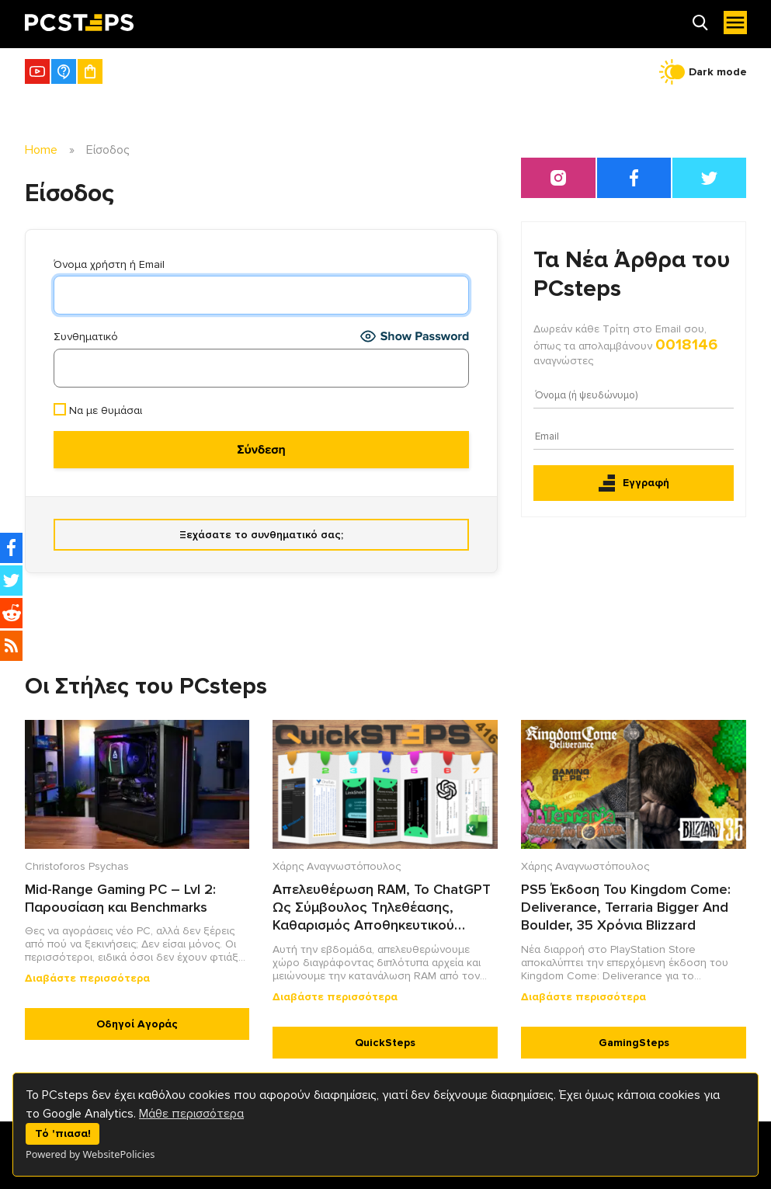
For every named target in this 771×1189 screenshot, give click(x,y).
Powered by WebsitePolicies (90, 1154)
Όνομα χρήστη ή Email (109, 264)
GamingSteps (634, 1042)
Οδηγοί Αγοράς (137, 1024)
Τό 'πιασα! (63, 1133)
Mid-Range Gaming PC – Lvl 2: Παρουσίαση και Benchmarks (120, 898)
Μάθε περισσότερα (191, 1113)
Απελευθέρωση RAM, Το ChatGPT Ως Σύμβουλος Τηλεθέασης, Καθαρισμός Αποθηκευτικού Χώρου (382, 908)
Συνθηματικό (86, 336)
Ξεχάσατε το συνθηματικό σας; (261, 534)
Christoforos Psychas (77, 866)
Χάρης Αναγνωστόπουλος (337, 866)
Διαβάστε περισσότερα (87, 978)
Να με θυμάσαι (98, 410)
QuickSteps (385, 1042)
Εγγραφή (634, 483)
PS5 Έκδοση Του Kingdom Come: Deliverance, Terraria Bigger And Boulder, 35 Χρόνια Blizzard (626, 907)
